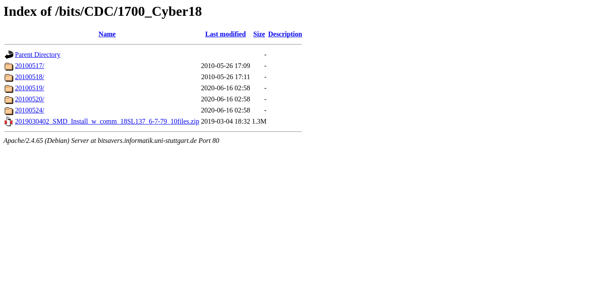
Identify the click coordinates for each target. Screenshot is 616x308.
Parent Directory (37, 54)
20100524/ (29, 110)
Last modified (225, 34)
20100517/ (29, 65)
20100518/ (29, 76)
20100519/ (29, 88)
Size (259, 34)
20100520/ (29, 99)
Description (285, 34)
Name (107, 34)
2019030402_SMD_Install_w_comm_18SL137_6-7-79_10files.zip (107, 121)
